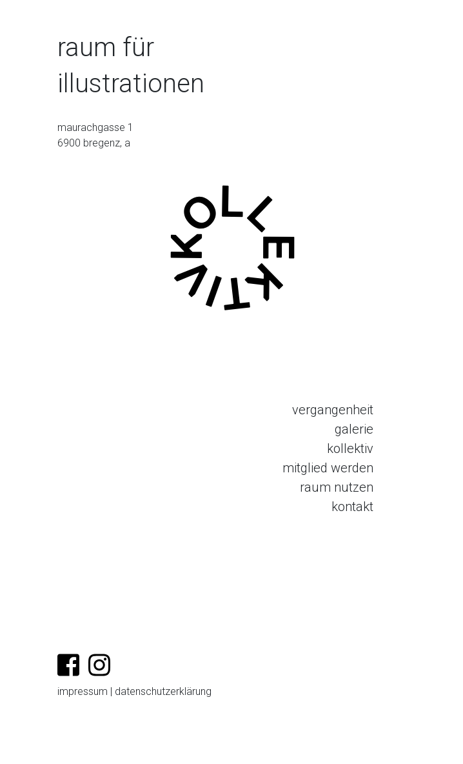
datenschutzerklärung (163, 691)
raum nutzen (336, 487)
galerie (354, 429)
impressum (82, 691)
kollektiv (350, 448)
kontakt (352, 506)
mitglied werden (327, 468)
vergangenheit (332, 409)
